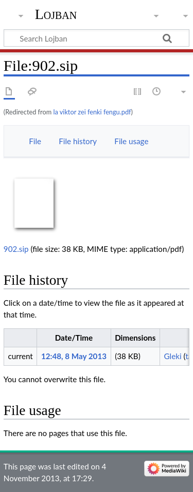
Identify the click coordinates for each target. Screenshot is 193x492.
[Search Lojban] (96, 38)
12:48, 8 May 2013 (74, 356)
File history (78, 141)
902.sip (16, 248)
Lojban (56, 14)
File (35, 141)
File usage (131, 141)
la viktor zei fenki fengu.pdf (92, 112)
